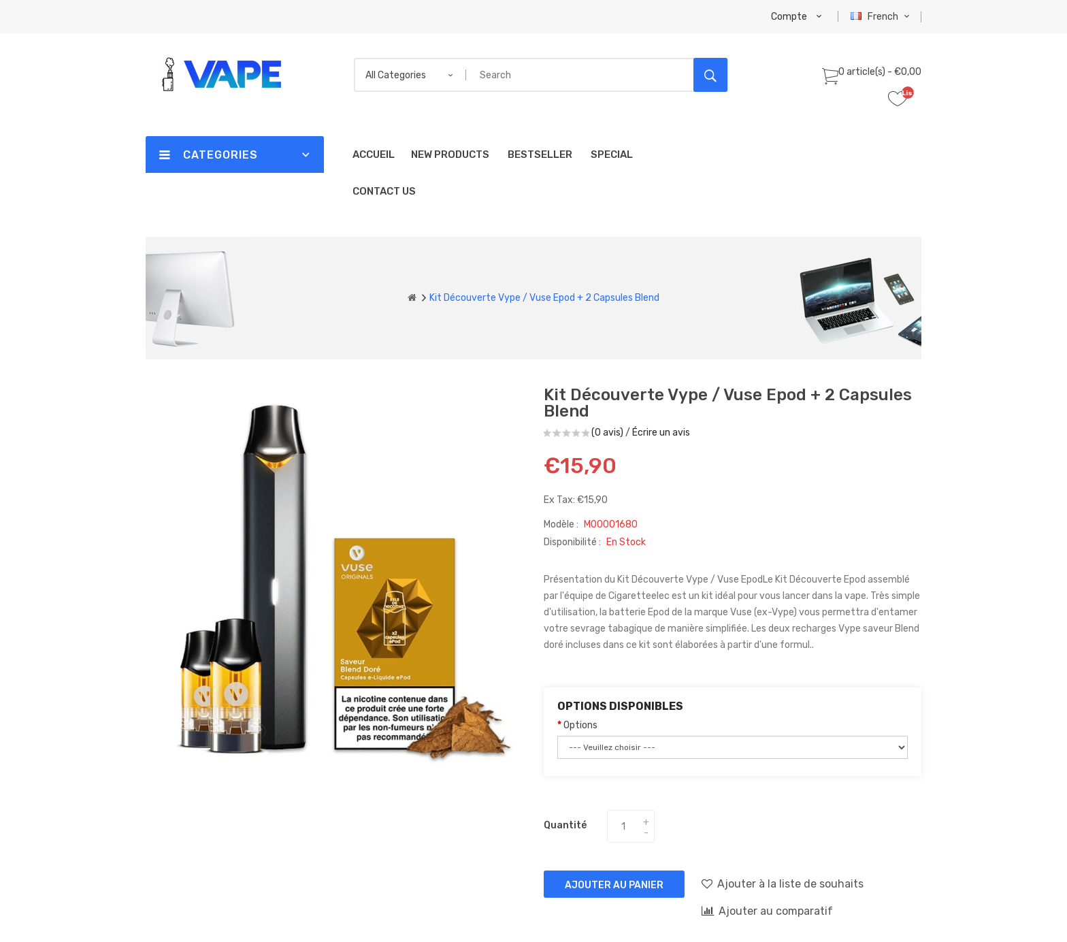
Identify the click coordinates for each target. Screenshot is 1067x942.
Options (580, 725)
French (882, 16)
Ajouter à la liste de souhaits (783, 883)
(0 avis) (607, 432)
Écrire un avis (661, 432)
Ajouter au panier (614, 885)
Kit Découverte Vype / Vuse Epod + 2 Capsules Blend (544, 298)
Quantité (565, 825)
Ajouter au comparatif (767, 911)
